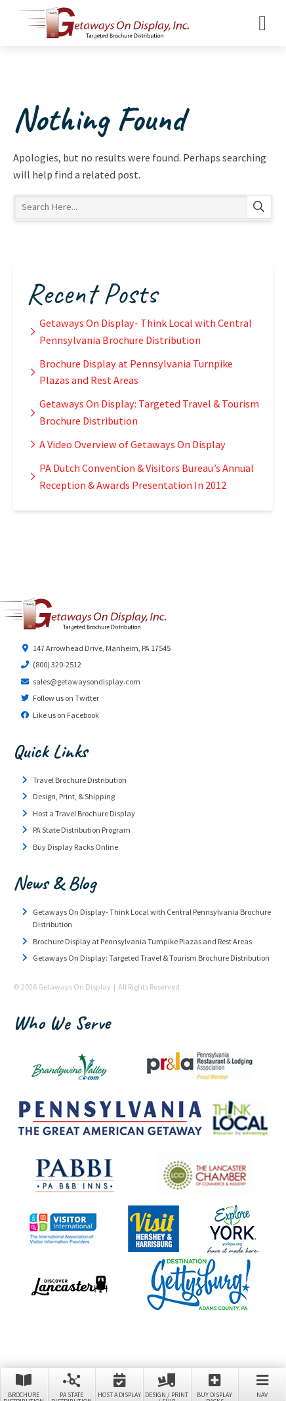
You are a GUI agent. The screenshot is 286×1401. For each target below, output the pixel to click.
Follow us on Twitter (66, 698)
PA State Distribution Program (82, 830)
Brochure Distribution (24, 1386)
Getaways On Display (101, 23)
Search (259, 207)
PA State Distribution (72, 1386)
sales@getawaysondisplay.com (86, 681)
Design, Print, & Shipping (74, 796)
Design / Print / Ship (167, 1386)
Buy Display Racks (215, 1386)
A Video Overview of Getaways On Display (132, 444)
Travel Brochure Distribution (80, 780)
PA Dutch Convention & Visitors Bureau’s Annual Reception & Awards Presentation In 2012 (146, 476)
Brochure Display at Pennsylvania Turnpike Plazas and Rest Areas (136, 372)
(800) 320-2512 (57, 664)
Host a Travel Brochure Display (84, 813)
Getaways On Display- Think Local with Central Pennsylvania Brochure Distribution (145, 331)
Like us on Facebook (66, 715)
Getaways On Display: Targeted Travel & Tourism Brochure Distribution (149, 412)
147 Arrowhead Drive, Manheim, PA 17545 (102, 648)
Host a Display (119, 1385)
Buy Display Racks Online (75, 847)
